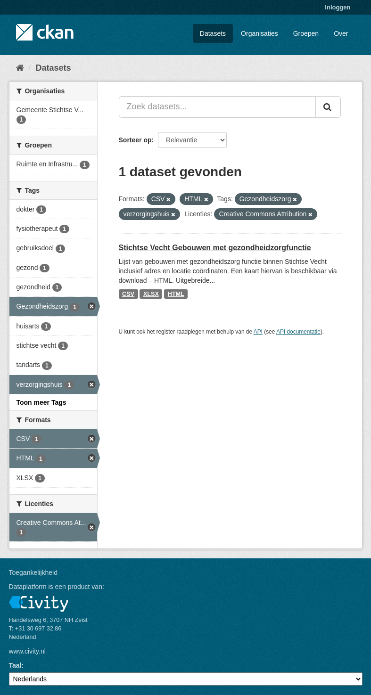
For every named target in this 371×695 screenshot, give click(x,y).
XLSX (151, 294)
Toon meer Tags (41, 402)
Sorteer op (135, 140)
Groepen (306, 33)
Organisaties (259, 33)
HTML (176, 294)
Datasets (213, 33)
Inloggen (337, 7)
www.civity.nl (27, 651)
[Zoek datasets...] (217, 107)
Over (341, 33)
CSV (128, 294)
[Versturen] (328, 107)
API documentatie (298, 331)
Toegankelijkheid (33, 572)
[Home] (20, 68)
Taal (15, 665)
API (258, 331)
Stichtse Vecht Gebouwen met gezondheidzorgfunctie (215, 248)
